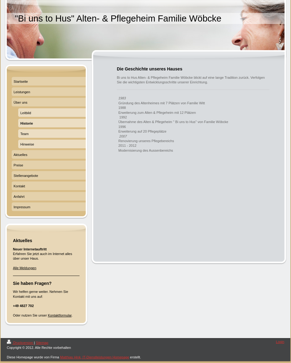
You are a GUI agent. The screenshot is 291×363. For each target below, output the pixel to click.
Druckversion (20, 343)
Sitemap (42, 343)
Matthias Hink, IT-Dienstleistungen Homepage (94, 357)
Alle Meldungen (24, 268)
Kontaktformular (60, 315)
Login (280, 342)
